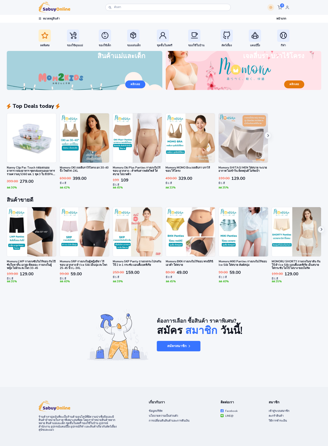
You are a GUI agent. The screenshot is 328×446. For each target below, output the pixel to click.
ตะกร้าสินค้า (276, 416)
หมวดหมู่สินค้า (49, 19)
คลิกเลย (135, 84)
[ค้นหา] (168, 7)
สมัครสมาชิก (178, 346)
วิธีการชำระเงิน (278, 421)
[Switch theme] (270, 7)
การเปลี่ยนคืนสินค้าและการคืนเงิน (169, 421)
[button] (280, 7)
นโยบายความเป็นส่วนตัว (163, 416)
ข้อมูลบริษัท (155, 411)
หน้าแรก (281, 19)
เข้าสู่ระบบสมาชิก (279, 411)
